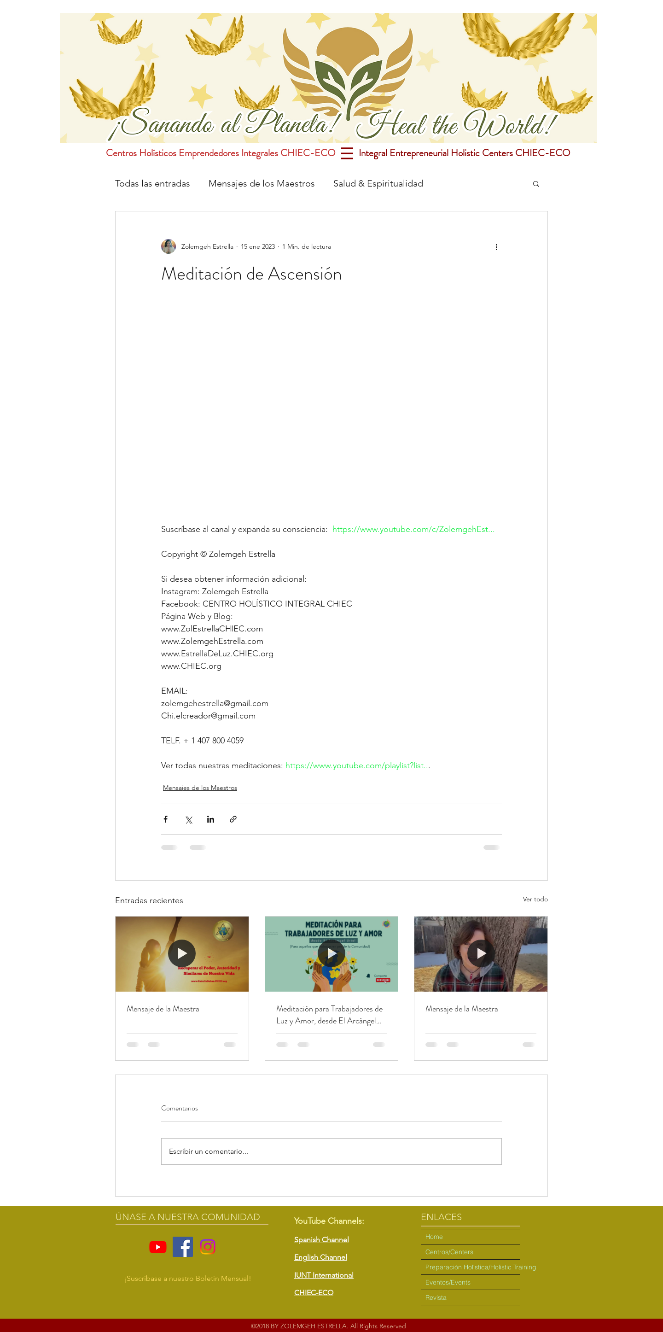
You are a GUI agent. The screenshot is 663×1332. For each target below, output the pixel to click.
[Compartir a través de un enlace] (233, 819)
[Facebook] (183, 1247)
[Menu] (347, 153)
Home (434, 1237)
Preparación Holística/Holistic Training (472, 1267)
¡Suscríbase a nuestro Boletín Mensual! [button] (187, 1278)
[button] (536, 183)
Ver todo (535, 899)
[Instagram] (208, 1247)
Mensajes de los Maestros (262, 183)
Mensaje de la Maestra (163, 1009)
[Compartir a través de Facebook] (165, 819)
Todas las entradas (152, 183)
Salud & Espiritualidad (378, 183)
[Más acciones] (496, 246)
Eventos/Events (448, 1282)
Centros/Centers (449, 1252)
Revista (436, 1297)
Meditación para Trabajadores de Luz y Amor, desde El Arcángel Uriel (329, 1015)
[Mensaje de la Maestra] (182, 954)
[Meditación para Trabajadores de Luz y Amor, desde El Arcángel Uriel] (331, 954)
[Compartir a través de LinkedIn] (210, 819)
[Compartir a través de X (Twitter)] (188, 819)
